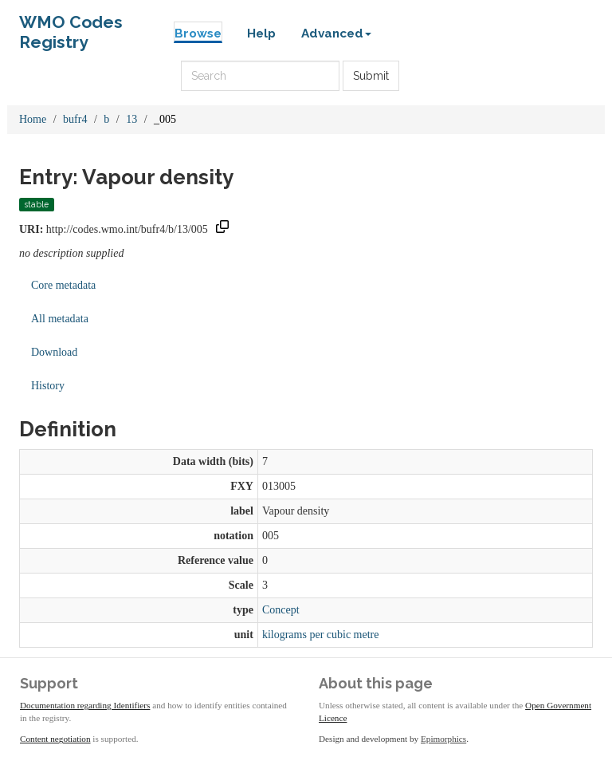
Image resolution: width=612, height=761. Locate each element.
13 (131, 119)
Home (32, 119)
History (48, 386)
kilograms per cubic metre (320, 635)
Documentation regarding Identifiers (85, 705)
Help (261, 33)
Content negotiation (55, 738)
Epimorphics (443, 738)
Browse (198, 33)
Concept (281, 610)
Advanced (336, 33)
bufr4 (75, 119)
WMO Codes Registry (71, 26)
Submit (371, 75)
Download (54, 352)
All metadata (59, 319)
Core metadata (63, 285)
